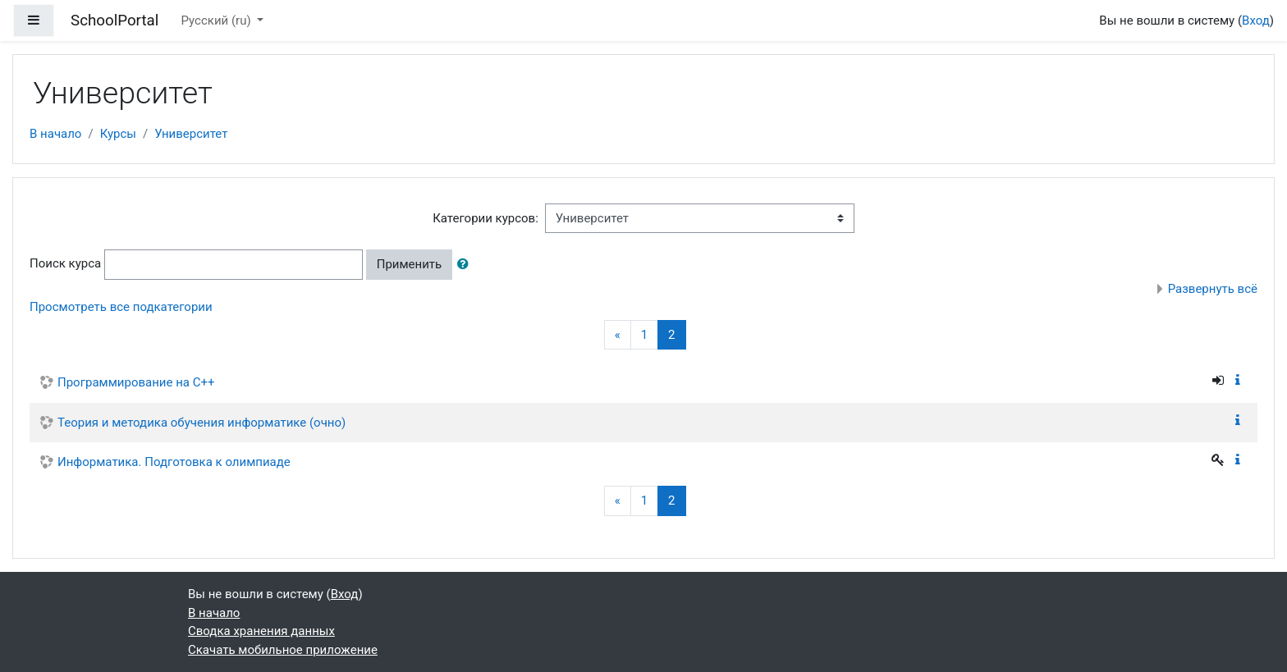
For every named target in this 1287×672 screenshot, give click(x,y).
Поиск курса (65, 263)
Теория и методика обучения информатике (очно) (201, 422)
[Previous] (617, 335)
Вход (1256, 20)
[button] (466, 264)
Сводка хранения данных (261, 631)
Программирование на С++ (135, 382)
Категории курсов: (485, 218)
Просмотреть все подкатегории (121, 306)
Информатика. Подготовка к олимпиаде (174, 462)
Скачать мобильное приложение (283, 649)
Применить (409, 264)
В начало (55, 133)
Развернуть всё (1212, 288)
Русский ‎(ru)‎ (217, 20)
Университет (190, 133)
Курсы (118, 133)
